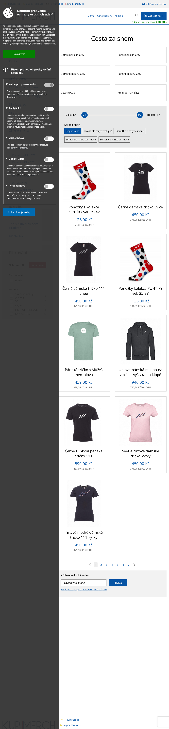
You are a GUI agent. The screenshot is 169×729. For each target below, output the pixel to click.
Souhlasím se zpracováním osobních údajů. (84, 589)
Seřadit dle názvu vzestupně (81, 139)
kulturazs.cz (73, 719)
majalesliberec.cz (72, 725)
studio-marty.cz (76, 3)
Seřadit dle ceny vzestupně (98, 131)
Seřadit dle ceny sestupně (130, 131)
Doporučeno (72, 131)
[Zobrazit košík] (154, 16)
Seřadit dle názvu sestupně (114, 139)
